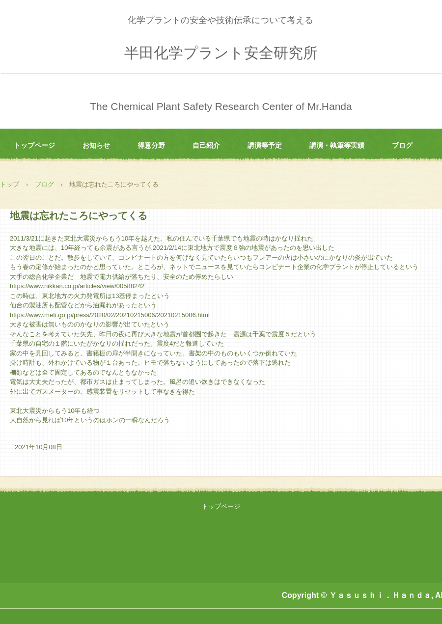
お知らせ (96, 145)
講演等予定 (265, 145)
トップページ (34, 145)
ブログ (402, 145)
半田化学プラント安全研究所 (221, 53)
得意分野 (151, 145)
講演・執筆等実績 (336, 145)
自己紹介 (206, 145)
